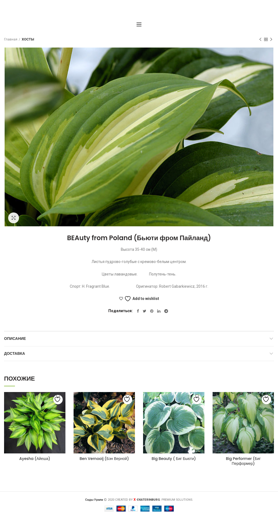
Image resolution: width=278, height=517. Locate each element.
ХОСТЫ (28, 39)
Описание (15, 338)
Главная (10, 39)
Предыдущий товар (260, 40)
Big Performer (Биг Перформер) (243, 461)
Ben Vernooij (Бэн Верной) (104, 458)
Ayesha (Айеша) (34, 458)
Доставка (14, 353)
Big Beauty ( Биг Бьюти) (174, 458)
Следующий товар (271, 40)
